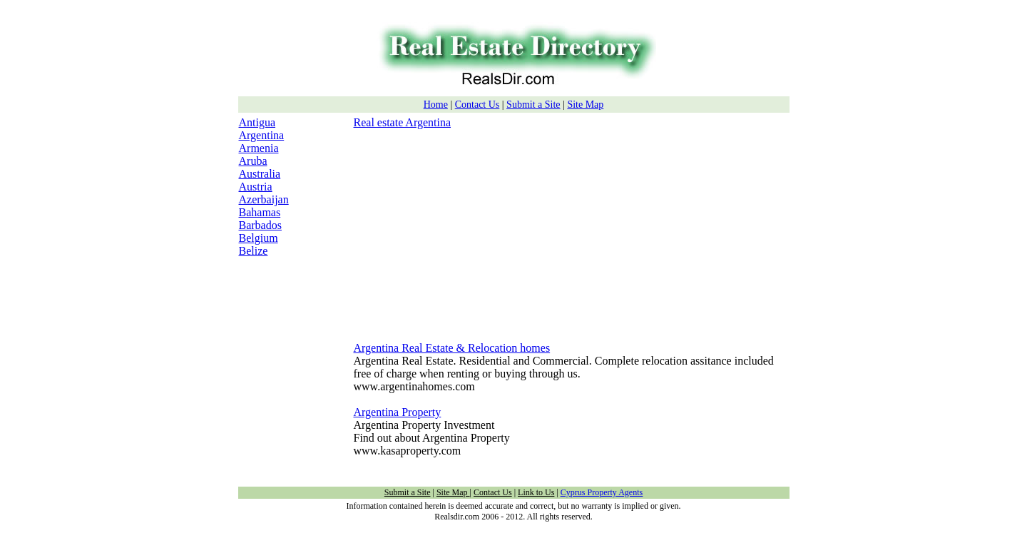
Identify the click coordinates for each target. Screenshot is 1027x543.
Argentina (262, 135)
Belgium (258, 238)
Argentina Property (397, 412)
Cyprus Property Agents (602, 492)
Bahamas (260, 212)
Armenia (259, 148)
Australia (260, 174)
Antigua (257, 122)
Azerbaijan (264, 199)
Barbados (260, 225)
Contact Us (477, 104)
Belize (253, 251)
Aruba (253, 161)
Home (436, 104)
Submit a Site (533, 104)
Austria (255, 187)
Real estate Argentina (402, 122)
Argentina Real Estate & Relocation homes (452, 348)
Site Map (585, 104)
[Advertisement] (473, 229)
